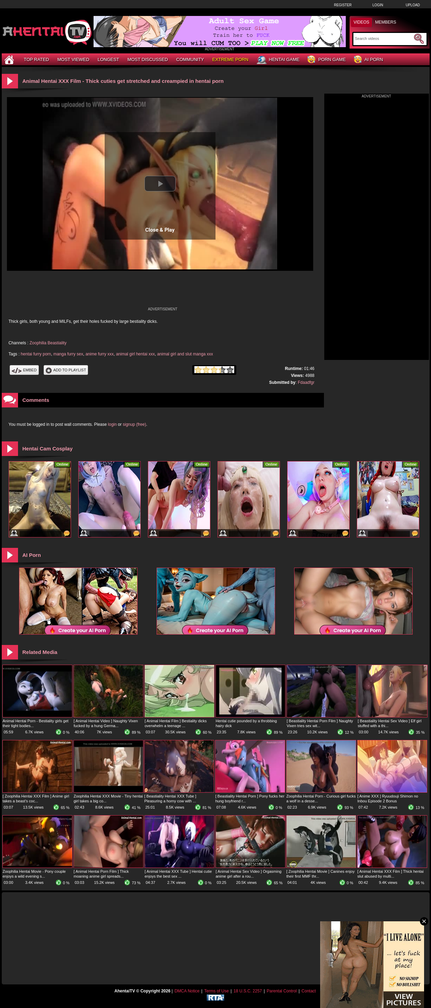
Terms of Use (216, 991)
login (112, 424)
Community (190, 59)
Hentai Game (278, 60)
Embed (24, 370)
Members (385, 22)
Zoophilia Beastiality (48, 343)
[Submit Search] (419, 39)
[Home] (10, 59)
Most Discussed (147, 59)
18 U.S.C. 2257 (248, 991)
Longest (108, 59)
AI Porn (368, 59)
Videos (361, 22)
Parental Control (282, 991)
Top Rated (36, 59)
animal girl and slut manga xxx (185, 354)
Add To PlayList (66, 370)
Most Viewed (73, 59)
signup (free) (134, 424)
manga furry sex (68, 354)
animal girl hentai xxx (135, 354)
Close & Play (160, 230)
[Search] (383, 38)
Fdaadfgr (306, 382)
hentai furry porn (36, 354)
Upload (413, 5)
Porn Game (326, 59)
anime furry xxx (100, 354)
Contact (308, 991)
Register (343, 5)
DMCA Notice (187, 991)
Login (377, 5)
